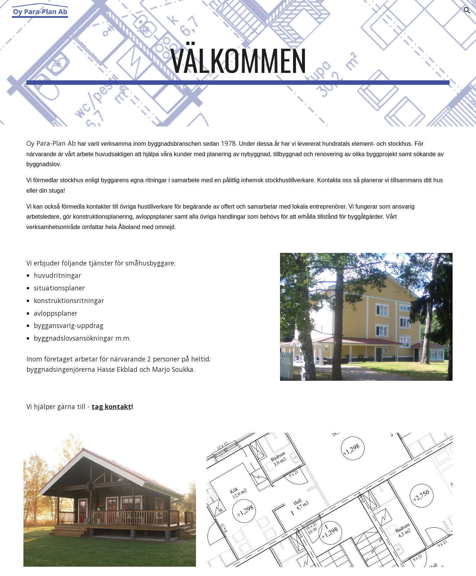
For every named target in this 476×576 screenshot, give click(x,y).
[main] (238, 63)
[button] (467, 10)
